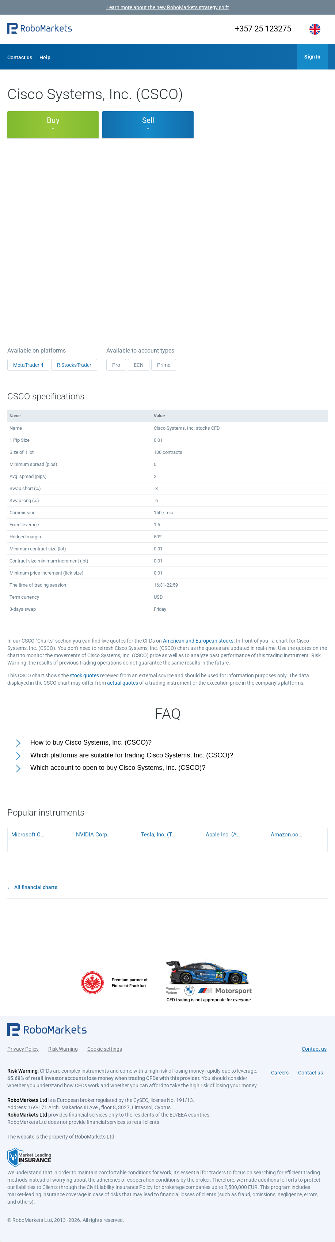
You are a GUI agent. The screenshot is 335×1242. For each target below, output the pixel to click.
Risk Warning (63, 1049)
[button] (39, 29)
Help (44, 57)
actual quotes (122, 683)
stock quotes (84, 675)
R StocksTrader (74, 365)
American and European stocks (198, 641)
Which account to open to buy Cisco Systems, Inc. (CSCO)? (117, 767)
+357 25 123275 (263, 28)
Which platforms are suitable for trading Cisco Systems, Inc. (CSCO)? (131, 755)
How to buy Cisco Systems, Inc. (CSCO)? (91, 742)
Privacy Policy (23, 1049)
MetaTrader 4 (28, 365)
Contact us (19, 57)
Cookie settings (104, 1049)
